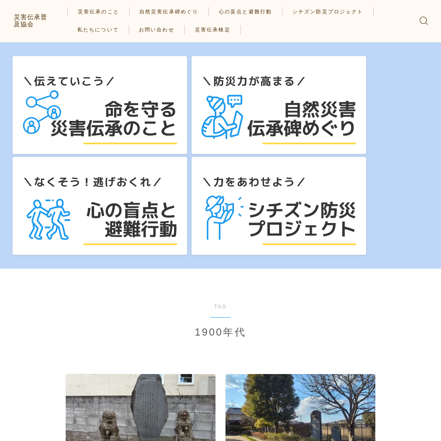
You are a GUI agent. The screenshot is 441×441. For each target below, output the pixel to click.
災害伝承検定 (218, 30)
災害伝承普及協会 (40, 20)
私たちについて (103, 30)
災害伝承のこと (104, 12)
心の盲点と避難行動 (251, 12)
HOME (22, 407)
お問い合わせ (162, 30)
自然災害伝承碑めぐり (174, 12)
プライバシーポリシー (40, 432)
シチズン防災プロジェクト (333, 12)
